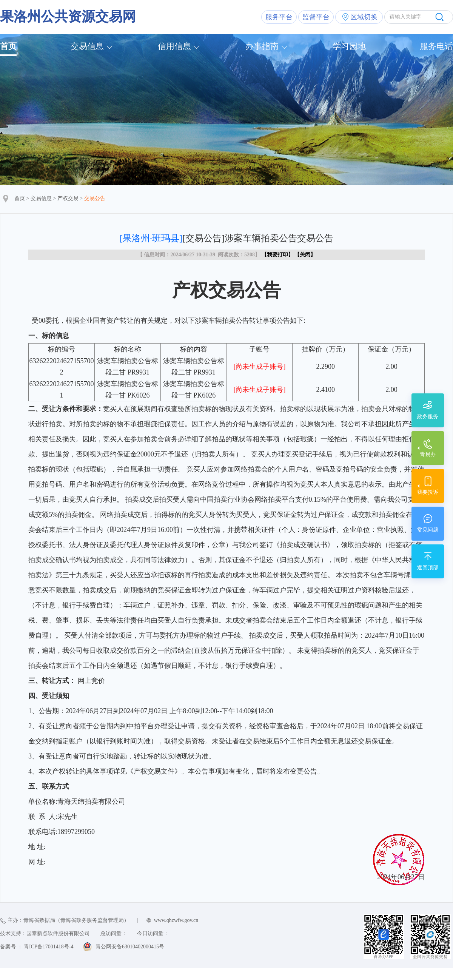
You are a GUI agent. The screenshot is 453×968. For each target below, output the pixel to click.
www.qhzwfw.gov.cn (176, 920)
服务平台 (279, 17)
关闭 (305, 254)
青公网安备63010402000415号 (130, 947)
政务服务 (427, 416)
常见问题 (427, 530)
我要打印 (277, 254)
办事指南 (262, 46)
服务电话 (436, 46)
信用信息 (174, 46)
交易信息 (87, 46)
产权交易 (68, 198)
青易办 (428, 454)
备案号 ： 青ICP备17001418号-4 (36, 947)
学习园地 (349, 46)
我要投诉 (427, 492)
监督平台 (316, 17)
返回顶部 (427, 567)
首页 (8, 46)
